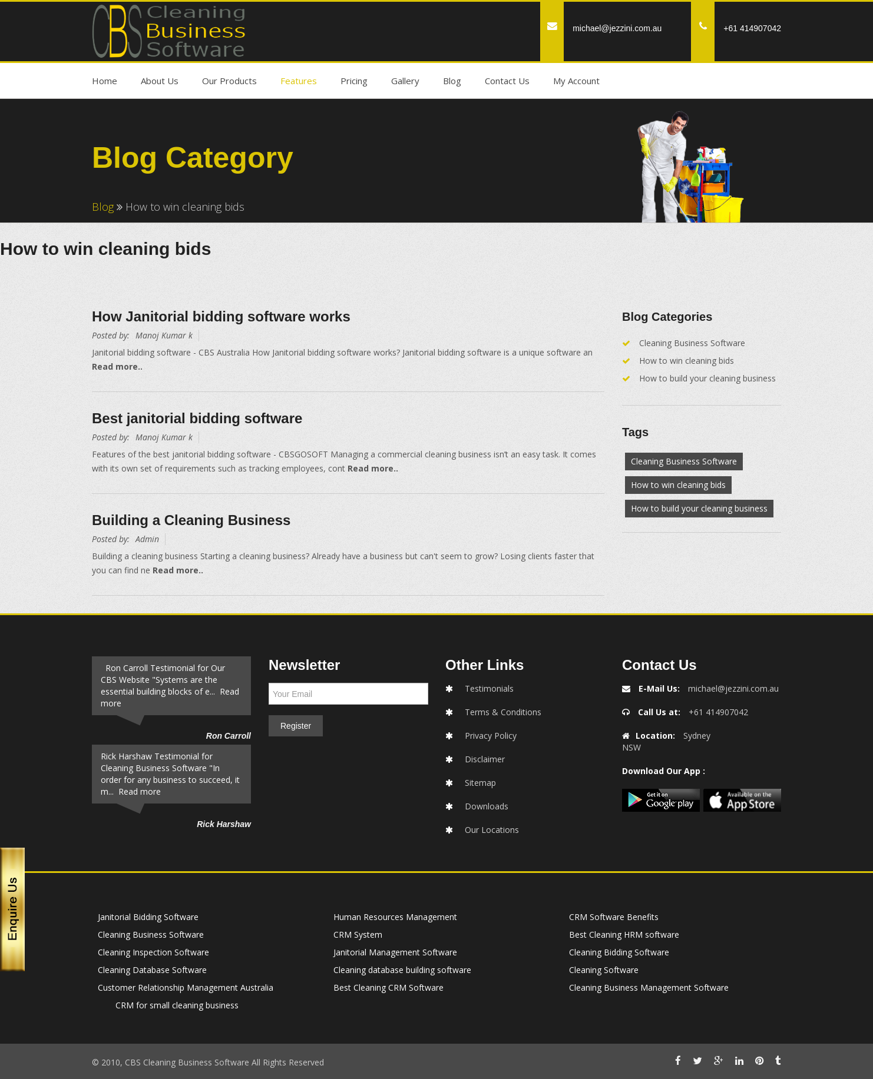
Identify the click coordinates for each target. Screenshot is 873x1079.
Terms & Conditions (503, 712)
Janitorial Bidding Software (148, 916)
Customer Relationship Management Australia (185, 987)
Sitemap (480, 782)
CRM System (357, 934)
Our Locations (492, 829)
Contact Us (507, 81)
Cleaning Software (604, 969)
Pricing (354, 81)
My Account (576, 81)
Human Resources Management (395, 916)
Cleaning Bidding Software (619, 952)
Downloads (486, 806)
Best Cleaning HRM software (624, 934)
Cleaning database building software (402, 969)
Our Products (229, 81)
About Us (159, 81)
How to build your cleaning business (707, 378)
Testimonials (489, 688)
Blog (452, 81)
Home (104, 81)
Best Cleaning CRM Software (388, 987)
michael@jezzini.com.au (617, 28)
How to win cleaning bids (686, 360)
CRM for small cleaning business (177, 1005)
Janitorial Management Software (395, 952)
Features (298, 81)
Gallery (405, 81)
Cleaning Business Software (692, 342)
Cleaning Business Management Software (649, 987)
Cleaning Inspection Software (153, 952)
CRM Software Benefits (614, 916)
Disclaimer (485, 759)
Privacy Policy (491, 735)
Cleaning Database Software (152, 969)
